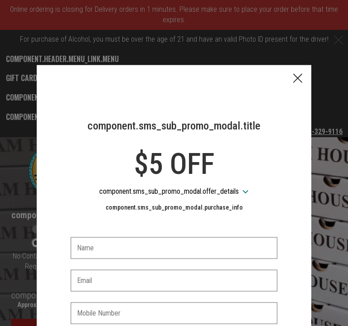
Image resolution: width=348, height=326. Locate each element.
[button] (297, 36)
